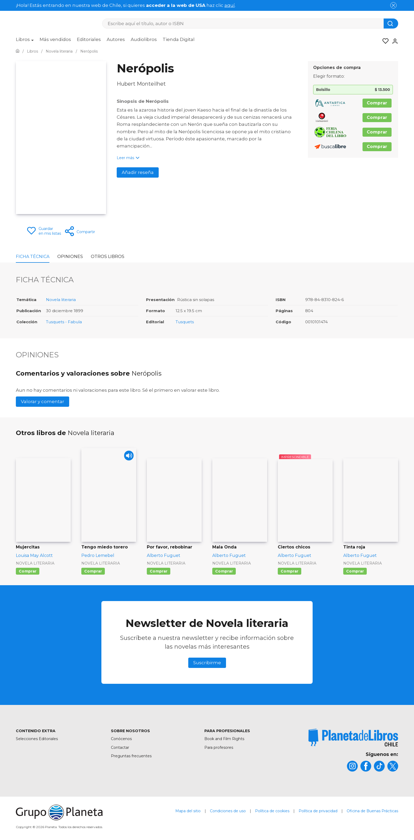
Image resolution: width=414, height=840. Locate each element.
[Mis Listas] (384, 41)
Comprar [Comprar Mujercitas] (27, 571)
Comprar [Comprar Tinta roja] (355, 571)
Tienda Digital (179, 39)
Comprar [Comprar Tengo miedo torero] (93, 571)
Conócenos (121, 738)
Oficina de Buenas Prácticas (372, 811)
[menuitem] (25, 41)
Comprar (377, 102)
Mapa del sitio (188, 811)
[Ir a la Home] (17, 51)
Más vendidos (55, 39)
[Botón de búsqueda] (391, 24)
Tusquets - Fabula (64, 321)
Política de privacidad (318, 811)
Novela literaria (61, 299)
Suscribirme (207, 662)
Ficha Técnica (32, 256)
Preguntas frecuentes (131, 756)
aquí (229, 5)
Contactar (120, 747)
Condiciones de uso (228, 811)
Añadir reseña (138, 172)
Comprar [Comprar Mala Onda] (224, 571)
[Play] (128, 457)
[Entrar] (393, 41)
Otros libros (107, 256)
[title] (353, 737)
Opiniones (70, 256)
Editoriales (89, 39)
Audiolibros (144, 39)
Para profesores (218, 747)
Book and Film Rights (224, 738)
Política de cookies (272, 811)
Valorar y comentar (42, 401)
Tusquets (185, 321)
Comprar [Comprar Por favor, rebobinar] (158, 571)
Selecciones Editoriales (37, 738)
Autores (116, 39)
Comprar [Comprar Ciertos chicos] (289, 571)
